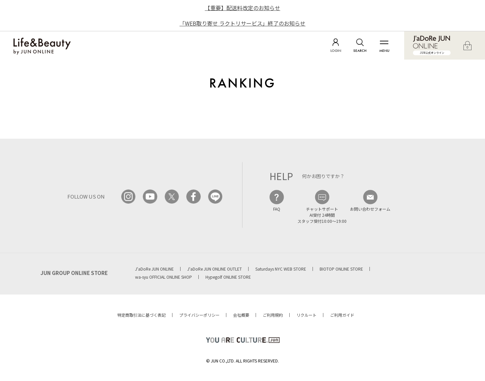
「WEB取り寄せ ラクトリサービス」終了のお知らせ (242, 23)
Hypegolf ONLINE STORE (228, 277)
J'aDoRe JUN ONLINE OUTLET (214, 269)
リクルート (306, 315)
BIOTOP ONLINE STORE (341, 269)
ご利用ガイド (342, 315)
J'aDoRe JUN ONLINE (154, 269)
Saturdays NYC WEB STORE (280, 269)
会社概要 (241, 315)
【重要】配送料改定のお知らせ (242, 8)
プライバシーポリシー (199, 315)
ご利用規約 (273, 315)
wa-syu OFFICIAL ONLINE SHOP (163, 277)
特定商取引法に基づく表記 (141, 315)
